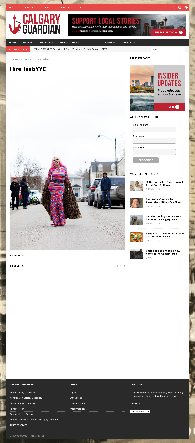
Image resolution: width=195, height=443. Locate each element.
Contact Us (47, 7)
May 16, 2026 (154, 257)
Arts (26, 42)
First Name (139, 136)
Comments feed (78, 402)
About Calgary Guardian (22, 392)
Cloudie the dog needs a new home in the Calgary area (163, 217)
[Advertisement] (155, 318)
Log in (73, 392)
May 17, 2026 (154, 240)
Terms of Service (18, 424)
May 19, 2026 (154, 206)
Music (90, 42)
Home (12, 42)
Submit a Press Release (71, 7)
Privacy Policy (17, 408)
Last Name (139, 147)
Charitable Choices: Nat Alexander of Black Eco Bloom (164, 200)
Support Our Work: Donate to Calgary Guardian (34, 419)
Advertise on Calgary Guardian (26, 397)
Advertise (30, 7)
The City (127, 42)
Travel (107, 42)
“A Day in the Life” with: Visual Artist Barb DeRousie (164, 183)
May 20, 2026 (154, 188)
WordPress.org (77, 408)
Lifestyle (45, 42)
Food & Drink (68, 42)
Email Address (140, 124)
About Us (13, 7)
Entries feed (76, 397)
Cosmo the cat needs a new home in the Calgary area (163, 252)
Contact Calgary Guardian (23, 402)
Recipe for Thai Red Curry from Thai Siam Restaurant (165, 235)
